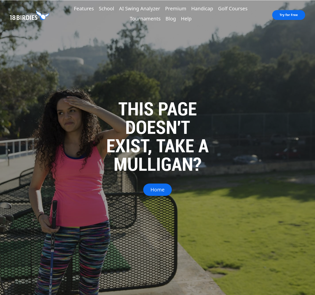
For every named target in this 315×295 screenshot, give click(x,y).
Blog (171, 18)
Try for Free (289, 15)
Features (84, 8)
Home (158, 189)
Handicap (202, 8)
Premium (175, 8)
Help (186, 18)
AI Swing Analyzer (139, 8)
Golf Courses (233, 8)
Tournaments (145, 18)
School (106, 8)
